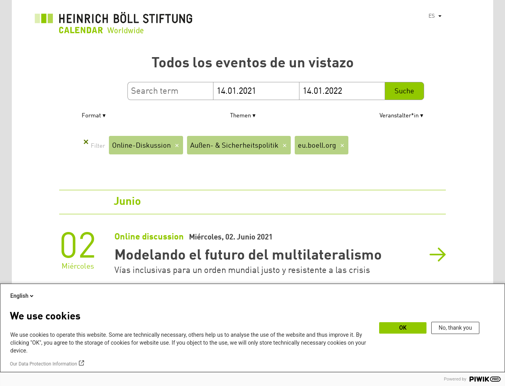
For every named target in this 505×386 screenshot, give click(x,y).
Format (91, 116)
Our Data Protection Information (43, 364)
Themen (240, 116)
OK (403, 328)
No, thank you (455, 328)
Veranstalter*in (399, 116)
